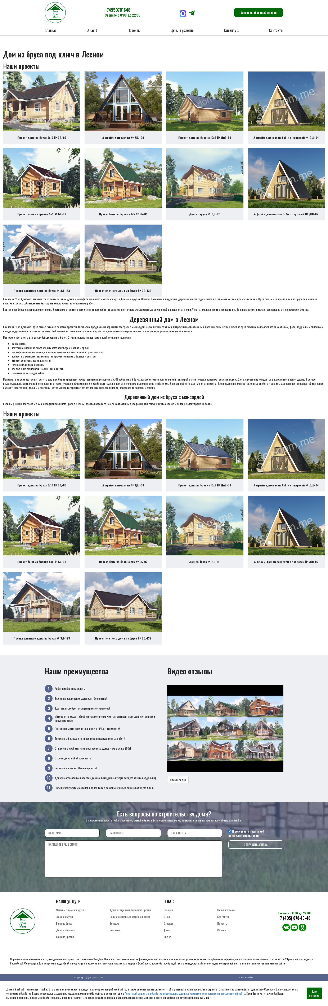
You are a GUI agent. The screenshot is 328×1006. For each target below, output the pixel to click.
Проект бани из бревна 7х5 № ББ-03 (123, 220)
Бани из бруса (64, 942)
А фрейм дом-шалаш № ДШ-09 (123, 140)
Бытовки (115, 948)
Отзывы (168, 942)
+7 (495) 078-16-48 (294, 936)
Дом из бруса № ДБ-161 (204, 220)
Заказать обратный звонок (259, 12)
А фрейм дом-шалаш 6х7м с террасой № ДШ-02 (286, 220)
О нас (166, 935)
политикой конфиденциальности (246, 851)
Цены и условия (182, 30)
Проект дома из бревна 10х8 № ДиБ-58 (204, 140)
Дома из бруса (64, 935)
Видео (167, 955)
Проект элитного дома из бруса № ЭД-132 (123, 300)
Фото (166, 948)
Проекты (134, 30)
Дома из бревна (65, 948)
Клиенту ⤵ (231, 30)
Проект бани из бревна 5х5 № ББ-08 (41, 220)
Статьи (221, 948)
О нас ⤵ (92, 30)
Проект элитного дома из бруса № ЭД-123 (42, 300)
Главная (51, 30)
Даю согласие (314, 993)
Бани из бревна (65, 955)
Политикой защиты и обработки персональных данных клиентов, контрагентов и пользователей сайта (185, 993)
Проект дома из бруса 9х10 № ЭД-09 (41, 140)
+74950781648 (122, 12)
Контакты (276, 30)
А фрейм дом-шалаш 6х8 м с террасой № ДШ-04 (286, 140)
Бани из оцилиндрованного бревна (130, 935)
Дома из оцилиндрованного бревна (130, 928)
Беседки (115, 942)
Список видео (178, 798)
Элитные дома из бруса (70, 928)
